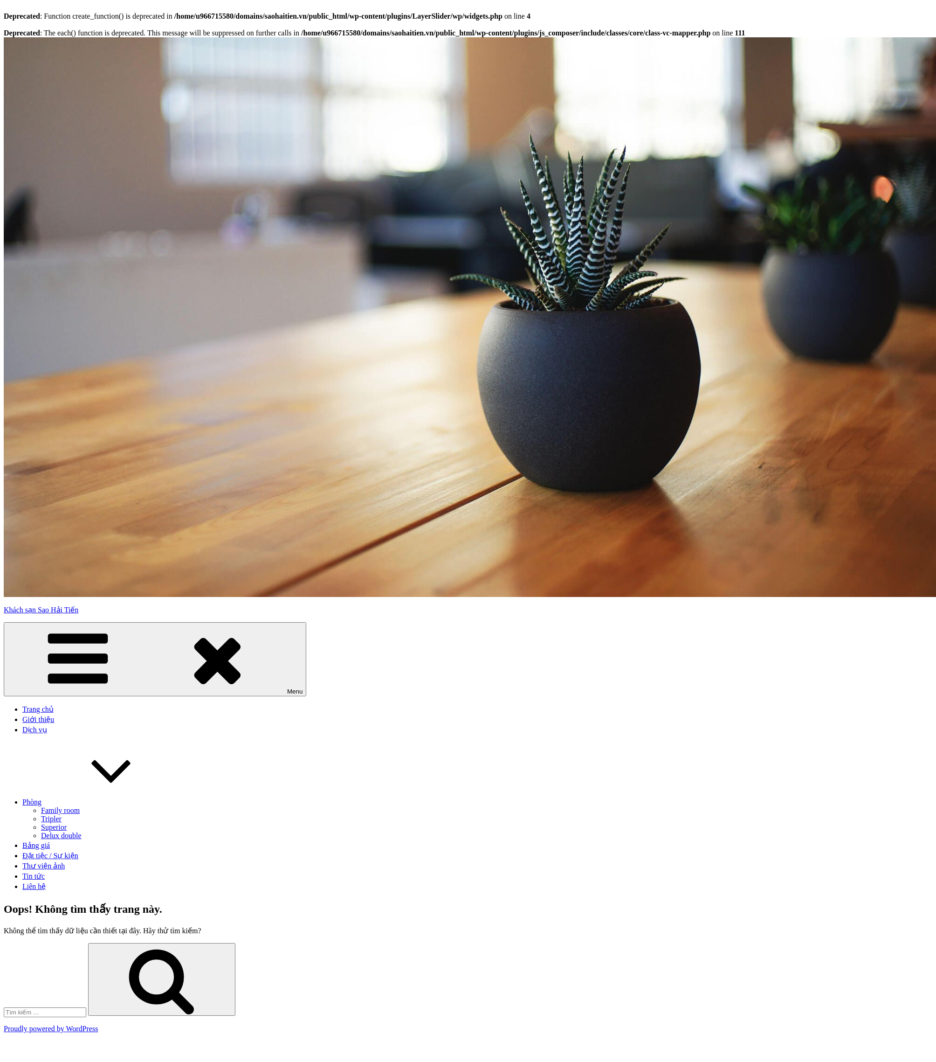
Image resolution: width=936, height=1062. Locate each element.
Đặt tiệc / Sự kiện (50, 856)
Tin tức (33, 876)
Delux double (61, 836)
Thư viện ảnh (43, 866)
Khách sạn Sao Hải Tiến (41, 610)
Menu (155, 659)
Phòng (101, 802)
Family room (60, 810)
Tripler (51, 819)
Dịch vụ (34, 730)
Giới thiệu (38, 719)
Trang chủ (38, 709)
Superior (54, 827)
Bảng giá (36, 845)
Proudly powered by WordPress (51, 1029)
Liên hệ (34, 886)
